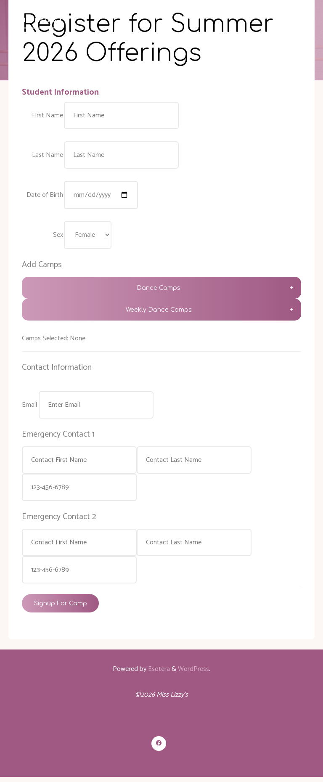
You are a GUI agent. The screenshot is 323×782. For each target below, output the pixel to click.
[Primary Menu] (304, 20)
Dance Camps (158, 289)
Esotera (158, 674)
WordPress (193, 674)
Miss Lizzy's (39, 20)
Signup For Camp (60, 607)
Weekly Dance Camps (158, 311)
